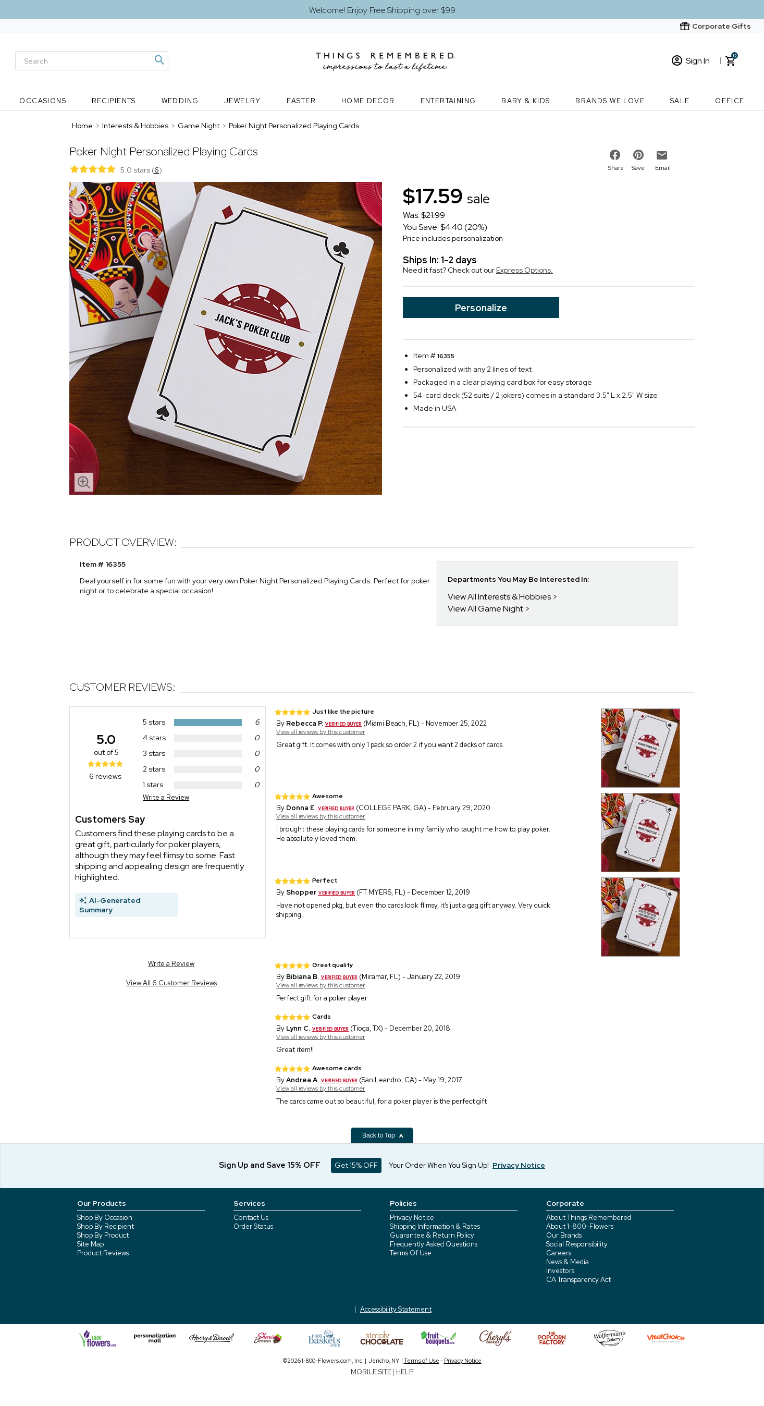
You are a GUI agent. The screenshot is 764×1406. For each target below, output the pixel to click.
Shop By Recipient (105, 1226)
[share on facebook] (615, 155)
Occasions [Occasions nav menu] (42, 100)
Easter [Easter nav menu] (301, 100)
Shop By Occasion (104, 1217)
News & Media (567, 1261)
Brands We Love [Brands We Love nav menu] (610, 100)
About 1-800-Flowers (579, 1226)
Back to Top (383, 1135)
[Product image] (225, 339)
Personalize (481, 308)
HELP (404, 1371)
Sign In (691, 60)
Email (663, 168)
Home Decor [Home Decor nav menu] (368, 100)
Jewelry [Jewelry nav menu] (242, 100)
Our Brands (564, 1235)
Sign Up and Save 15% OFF (270, 1165)
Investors (560, 1270)
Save (638, 168)
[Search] (91, 60)
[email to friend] (662, 155)
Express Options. (524, 270)
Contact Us (250, 1217)
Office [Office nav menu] (729, 100)
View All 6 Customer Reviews (171, 983)
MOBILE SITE (371, 1371)
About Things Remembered (588, 1217)
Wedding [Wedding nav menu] (180, 100)
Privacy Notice (412, 1217)
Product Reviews (103, 1253)
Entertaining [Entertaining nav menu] (448, 100)
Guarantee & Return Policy (432, 1235)
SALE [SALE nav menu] (680, 100)
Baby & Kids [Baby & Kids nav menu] (525, 100)
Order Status (253, 1226)
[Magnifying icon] (159, 60)
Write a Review (166, 797)
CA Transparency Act (578, 1279)
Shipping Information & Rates (435, 1226)
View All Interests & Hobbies (499, 596)
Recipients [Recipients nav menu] (114, 100)
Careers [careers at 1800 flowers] (558, 1253)
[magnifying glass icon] (84, 482)
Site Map (90, 1244)
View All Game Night (485, 608)
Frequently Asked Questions (433, 1244)
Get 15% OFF (356, 1165)
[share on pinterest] (638, 155)
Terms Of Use (411, 1253)
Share (616, 168)
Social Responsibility (577, 1244)
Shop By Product (103, 1235)
